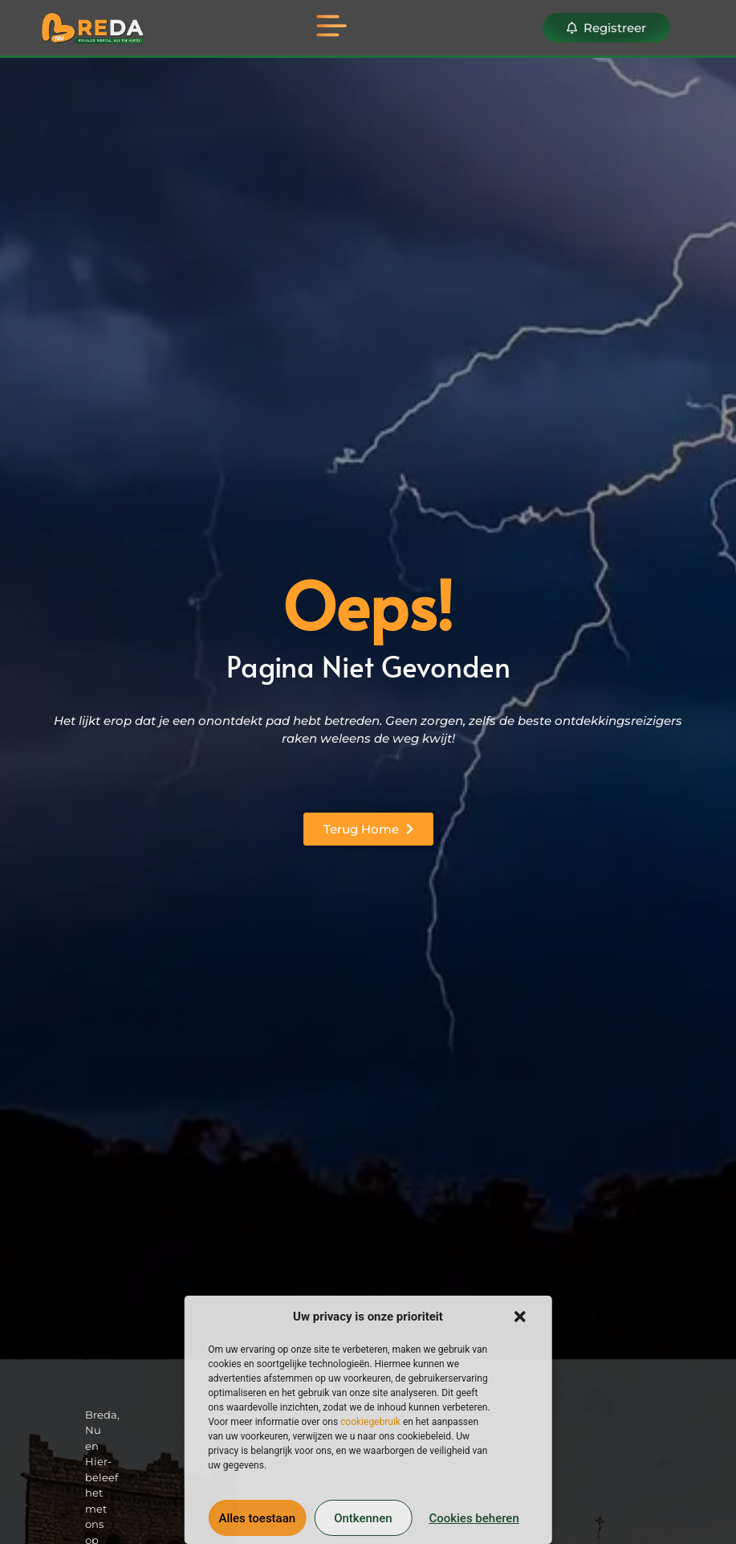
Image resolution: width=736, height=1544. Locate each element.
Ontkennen (363, 1518)
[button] (520, 1317)
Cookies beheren (473, 1518)
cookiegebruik (370, 1421)
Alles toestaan (256, 1518)
